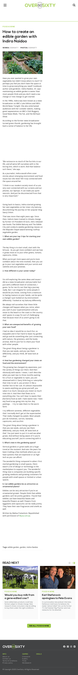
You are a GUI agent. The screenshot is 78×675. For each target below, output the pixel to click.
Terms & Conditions (10, 660)
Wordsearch (27, 662)
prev (69, 565)
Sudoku (25, 658)
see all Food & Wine (39, 628)
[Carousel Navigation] (71, 565)
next (73, 565)
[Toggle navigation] (5, 5)
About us (6, 656)
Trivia (25, 660)
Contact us (7, 658)
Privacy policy (8, 662)
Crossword (26, 656)
